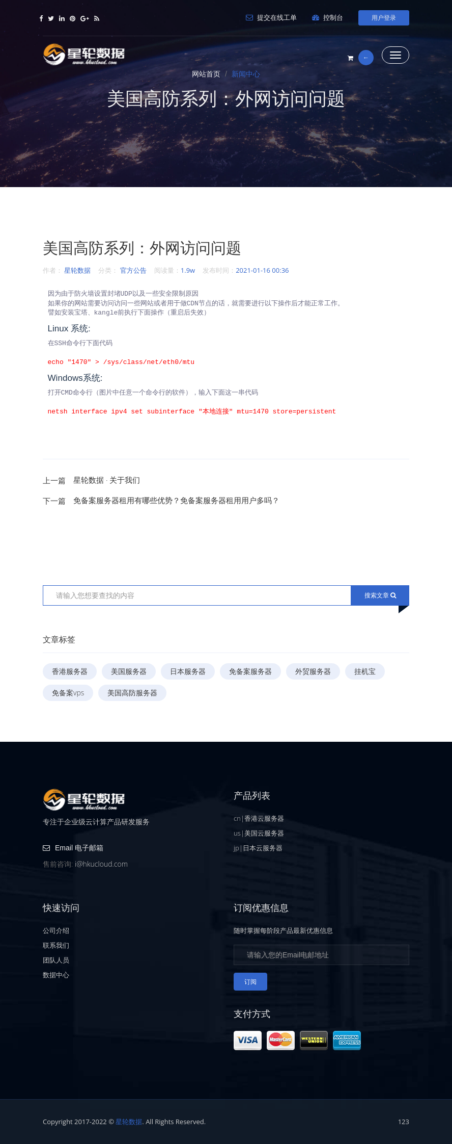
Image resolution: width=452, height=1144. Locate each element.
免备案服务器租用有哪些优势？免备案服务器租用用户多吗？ (176, 500)
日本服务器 (188, 671)
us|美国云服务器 (259, 833)
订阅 (250, 981)
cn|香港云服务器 (259, 818)
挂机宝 (365, 671)
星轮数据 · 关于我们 (106, 480)
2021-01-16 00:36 (262, 270)
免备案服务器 (250, 671)
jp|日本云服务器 (258, 847)
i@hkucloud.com (101, 864)
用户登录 (384, 17)
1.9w (188, 270)
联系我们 (56, 945)
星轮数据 (77, 270)
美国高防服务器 (132, 692)
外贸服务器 (313, 671)
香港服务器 (70, 671)
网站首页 (206, 74)
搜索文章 (380, 595)
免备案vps (68, 692)
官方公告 (133, 270)
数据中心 (56, 974)
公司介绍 (56, 930)
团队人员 (56, 960)
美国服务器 (129, 671)
